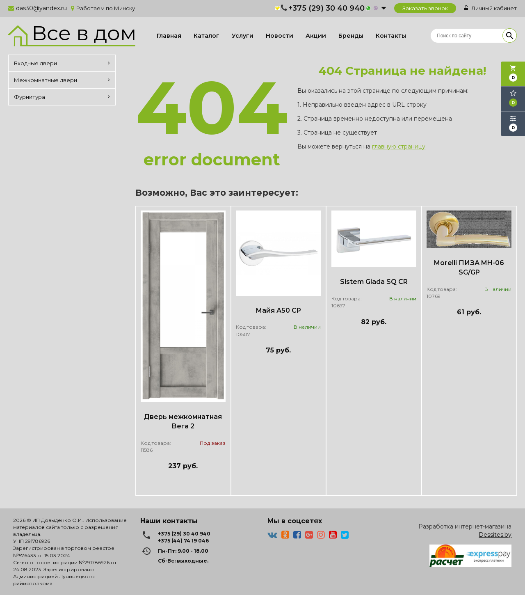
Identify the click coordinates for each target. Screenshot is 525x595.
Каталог (206, 35)
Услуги (242, 35)
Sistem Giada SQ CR (374, 282)
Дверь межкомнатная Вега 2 (183, 421)
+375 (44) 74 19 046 (183, 541)
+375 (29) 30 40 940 (326, 8)
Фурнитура (62, 97)
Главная (169, 35)
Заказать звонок (425, 8)
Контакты (391, 35)
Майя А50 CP (278, 310)
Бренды (350, 35)
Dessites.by (495, 534)
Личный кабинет (490, 8)
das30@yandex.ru (41, 8)
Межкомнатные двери (62, 80)
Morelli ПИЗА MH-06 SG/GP (469, 267)
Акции (316, 35)
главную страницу (398, 146)
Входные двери (62, 63)
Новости (279, 35)
